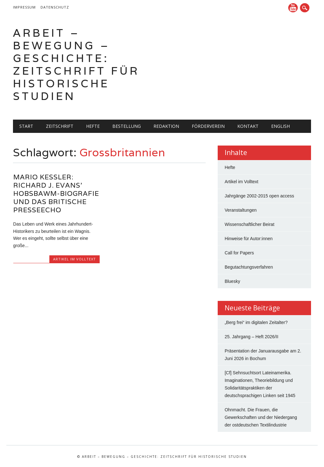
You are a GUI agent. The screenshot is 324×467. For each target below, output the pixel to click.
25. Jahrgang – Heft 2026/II (251, 336)
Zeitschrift (59, 126)
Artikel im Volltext (74, 259)
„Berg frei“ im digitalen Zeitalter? (256, 322)
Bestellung (126, 126)
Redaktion (166, 126)
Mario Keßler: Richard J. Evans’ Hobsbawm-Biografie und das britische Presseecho (56, 193)
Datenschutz (54, 7)
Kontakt (248, 126)
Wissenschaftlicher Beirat (249, 224)
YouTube (293, 7)
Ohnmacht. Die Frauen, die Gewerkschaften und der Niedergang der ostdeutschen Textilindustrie (261, 417)
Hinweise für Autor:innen (249, 238)
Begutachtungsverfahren (249, 267)
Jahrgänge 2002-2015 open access (259, 195)
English (280, 126)
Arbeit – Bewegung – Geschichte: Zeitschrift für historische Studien (76, 64)
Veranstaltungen (241, 210)
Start (26, 126)
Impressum (24, 7)
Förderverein (208, 126)
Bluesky (232, 281)
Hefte (93, 126)
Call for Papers (239, 252)
